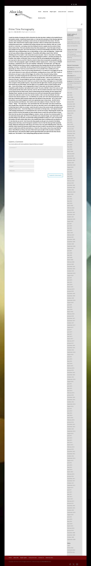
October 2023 (70, 162)
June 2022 (69, 198)
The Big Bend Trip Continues (74, 52)
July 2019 (69, 277)
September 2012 (71, 458)
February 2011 (70, 501)
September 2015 (71, 379)
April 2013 (69, 442)
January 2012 (70, 476)
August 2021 (70, 221)
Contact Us (70, 11)
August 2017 (70, 327)
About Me (45, 11)
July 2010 (69, 517)
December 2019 (71, 266)
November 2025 (71, 106)
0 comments (32, 32)
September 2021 (71, 219)
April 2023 (69, 176)
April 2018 (69, 309)
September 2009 (71, 539)
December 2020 (71, 239)
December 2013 (71, 424)
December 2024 (71, 131)
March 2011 (70, 499)
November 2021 (71, 214)
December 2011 (71, 478)
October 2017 (70, 323)
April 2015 (69, 390)
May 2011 (69, 494)
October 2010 (70, 510)
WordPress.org (70, 552)
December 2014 (71, 397)
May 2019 (69, 282)
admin (11, 32)
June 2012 (69, 465)
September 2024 (71, 138)
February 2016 (70, 368)
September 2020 (71, 246)
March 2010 (70, 526)
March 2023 (70, 178)
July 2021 (69, 223)
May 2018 (69, 307)
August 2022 (70, 194)
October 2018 (70, 298)
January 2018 (70, 316)
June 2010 (69, 519)
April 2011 (69, 496)
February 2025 (70, 126)
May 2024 (69, 147)
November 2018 (71, 295)
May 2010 (69, 521)
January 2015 (70, 395)
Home (39, 11)
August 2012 (70, 460)
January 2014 (70, 422)
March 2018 (70, 311)
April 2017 (69, 336)
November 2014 (71, 399)
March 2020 (70, 259)
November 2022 (71, 187)
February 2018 (70, 314)
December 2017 (71, 318)
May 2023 (69, 174)
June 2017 (69, 332)
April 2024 (69, 149)
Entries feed (70, 547)
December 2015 (71, 372)
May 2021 (69, 228)
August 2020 (70, 248)
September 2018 (71, 300)
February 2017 (70, 341)
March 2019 (70, 286)
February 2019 (70, 289)
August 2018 (70, 302)
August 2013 (70, 433)
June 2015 (69, 386)
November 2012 (71, 453)
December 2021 (71, 212)
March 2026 (70, 97)
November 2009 (71, 535)
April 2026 (69, 95)
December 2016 (71, 345)
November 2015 (71, 374)
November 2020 (71, 241)
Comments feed (71, 550)
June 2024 (69, 144)
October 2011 (70, 483)
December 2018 (71, 293)
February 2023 (70, 180)
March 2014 (70, 417)
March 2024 (70, 151)
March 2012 (70, 471)
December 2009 (71, 532)
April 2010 (69, 523)
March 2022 (70, 205)
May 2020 (69, 255)
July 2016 (69, 356)
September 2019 (71, 273)
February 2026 (70, 99)
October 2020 (70, 244)
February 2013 (70, 447)
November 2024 (71, 133)
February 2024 (70, 153)
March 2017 (70, 338)
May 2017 (69, 334)
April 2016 (69, 363)
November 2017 (71, 320)
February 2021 (70, 235)
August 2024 (70, 140)
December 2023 (71, 158)
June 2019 (69, 280)
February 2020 (70, 262)
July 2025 (69, 115)
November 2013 (71, 426)
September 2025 (71, 111)
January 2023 (70, 183)
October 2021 (70, 217)
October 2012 (70, 456)
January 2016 (70, 370)
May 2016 (69, 361)
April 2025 (69, 122)
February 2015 (70, 392)
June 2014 (69, 411)
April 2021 (69, 230)
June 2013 (69, 438)
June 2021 (69, 226)
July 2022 (69, 196)
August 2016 (70, 354)
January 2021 (70, 237)
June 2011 (69, 492)
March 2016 (70, 365)
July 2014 (69, 408)
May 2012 (69, 467)
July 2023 (69, 169)
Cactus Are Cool (62, 11)
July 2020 (69, 250)
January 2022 (70, 210)
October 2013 (70, 429)
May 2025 (69, 120)
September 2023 (71, 165)
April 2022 (69, 203)
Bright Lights (53, 11)
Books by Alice (41, 18)
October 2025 (70, 108)
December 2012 (71, 451)
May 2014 (69, 413)
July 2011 (69, 490)
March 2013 (70, 444)
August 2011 (70, 487)
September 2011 (71, 485)
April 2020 (69, 257)
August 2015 (70, 381)
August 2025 (70, 113)
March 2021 (70, 232)
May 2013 (69, 440)
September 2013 (71, 431)
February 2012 (70, 474)
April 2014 (69, 415)
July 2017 (69, 329)
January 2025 (70, 129)
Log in (68, 545)
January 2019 (70, 291)
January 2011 (70, 503)
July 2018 (69, 304)
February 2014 (70, 420)
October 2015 (70, 377)
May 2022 (69, 201)
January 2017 (70, 343)
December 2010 (71, 505)
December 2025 (71, 104)
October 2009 (70, 537)
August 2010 (70, 514)
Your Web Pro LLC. (46, 561)
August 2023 (70, 167)
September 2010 (71, 512)
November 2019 (71, 268)
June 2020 (69, 253)
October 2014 (70, 402)
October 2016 (70, 350)
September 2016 (71, 352)
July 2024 (69, 142)
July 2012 (69, 462)
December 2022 (71, 185)
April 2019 (69, 284)
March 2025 (70, 124)
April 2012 (69, 469)
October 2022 (70, 189)
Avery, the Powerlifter (72, 46)
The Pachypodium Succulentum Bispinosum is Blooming (74, 55)
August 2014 (70, 406)
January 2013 (70, 449)
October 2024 (70, 135)
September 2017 (71, 325)
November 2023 (71, 160)
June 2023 (69, 171)
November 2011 (71, 480)
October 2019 (70, 271)
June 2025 (69, 117)
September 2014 (71, 404)
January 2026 (70, 101)
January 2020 (70, 264)
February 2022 (70, 207)
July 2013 (69, 435)
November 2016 (71, 347)
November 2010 (71, 508)
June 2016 (69, 359)
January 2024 (70, 156)
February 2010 (70, 528)
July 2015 (69, 383)
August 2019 (70, 275)
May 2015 (69, 388)
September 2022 (71, 192)
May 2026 (69, 92)
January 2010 (70, 530)
